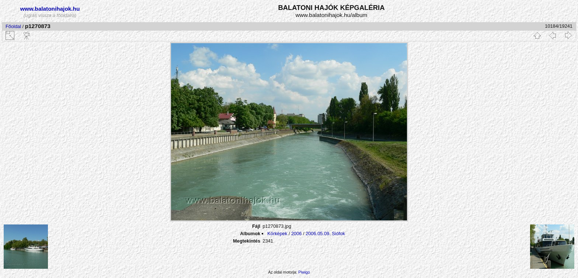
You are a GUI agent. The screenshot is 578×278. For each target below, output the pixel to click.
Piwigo (304, 272)
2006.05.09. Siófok (325, 233)
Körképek (277, 233)
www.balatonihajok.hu (50, 9)
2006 (296, 233)
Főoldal (13, 26)
